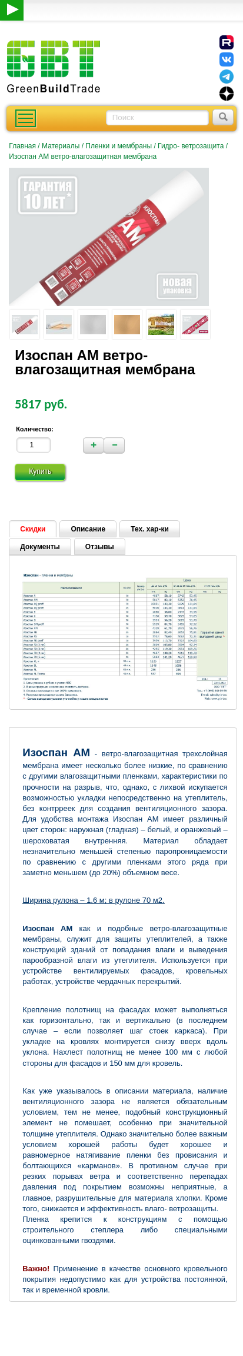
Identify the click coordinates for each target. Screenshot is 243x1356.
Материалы (60, 146)
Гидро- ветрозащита (191, 146)
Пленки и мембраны (118, 146)
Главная (22, 146)
